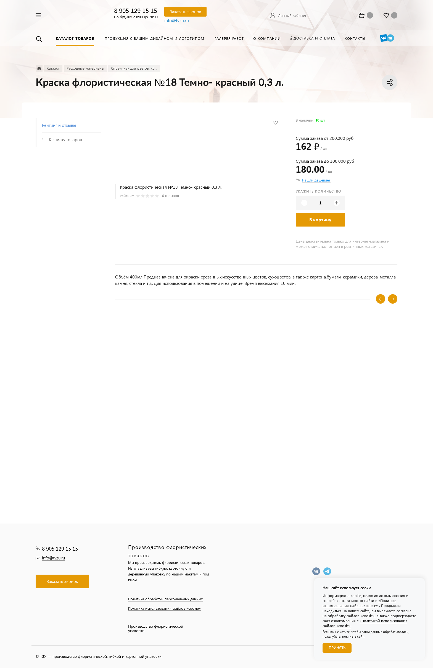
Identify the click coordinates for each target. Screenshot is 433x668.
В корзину (320, 219)
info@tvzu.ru (176, 20)
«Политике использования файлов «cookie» (359, 603)
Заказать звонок (185, 11)
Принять (337, 647)
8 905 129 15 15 (135, 10)
